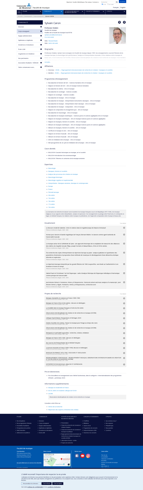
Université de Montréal (24, 6)
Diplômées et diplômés (25, 40)
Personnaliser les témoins (31, 483)
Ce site (104, 4)
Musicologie (52, 168)
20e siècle (51, 195)
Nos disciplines (21, 421)
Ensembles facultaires (23, 425)
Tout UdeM (110, 4)
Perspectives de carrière (23, 428)
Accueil (20, 16)
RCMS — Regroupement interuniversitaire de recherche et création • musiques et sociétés (84, 70)
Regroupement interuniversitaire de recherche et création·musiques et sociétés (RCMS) (71, 436)
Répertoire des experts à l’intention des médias (63, 410)
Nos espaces (109, 423)
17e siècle (51, 204)
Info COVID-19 (105, 466)
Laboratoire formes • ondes (69, 440)
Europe (50, 186)
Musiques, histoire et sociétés (57, 171)
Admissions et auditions (23, 433)
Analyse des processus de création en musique (63, 174)
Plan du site (104, 455)
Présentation (64, 423)
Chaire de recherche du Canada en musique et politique (71, 430)
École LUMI (21, 49)
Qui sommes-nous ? (111, 421)
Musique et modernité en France (58, 387)
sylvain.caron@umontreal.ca (53, 35)
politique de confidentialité (35, 487)
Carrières (108, 430)
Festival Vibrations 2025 (90, 430)
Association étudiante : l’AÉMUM (28, 63)
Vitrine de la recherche (55, 407)
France (50, 189)
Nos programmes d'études (24, 423)
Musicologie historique (55, 177)
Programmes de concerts (90, 428)
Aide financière (21, 430)
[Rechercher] (117, 2)
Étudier (19, 416)
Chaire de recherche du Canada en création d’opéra (71, 426)
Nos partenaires (23, 58)
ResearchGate (53, 41)
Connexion (95, 2)
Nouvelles (103, 460)
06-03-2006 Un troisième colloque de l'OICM (62, 390)
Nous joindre (109, 428)
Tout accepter (58, 483)
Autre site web (53, 43)
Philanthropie (109, 425)
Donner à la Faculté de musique (109, 462)
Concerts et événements (91, 416)
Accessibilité (104, 457)
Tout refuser (46, 483)
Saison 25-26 (87, 425)
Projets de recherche (67, 443)
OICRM (50, 393)
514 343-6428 (49, 37)
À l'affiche (86, 421)
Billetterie (86, 423)
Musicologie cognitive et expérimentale (60, 180)
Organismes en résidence (26, 54)
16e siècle (51, 207)
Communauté (28, 16)
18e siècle (51, 201)
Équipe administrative (25, 36)
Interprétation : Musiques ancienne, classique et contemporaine (68, 183)
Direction (21, 27)
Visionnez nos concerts (90, 433)
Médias (103, 464)
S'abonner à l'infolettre (107, 459)
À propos (109, 416)
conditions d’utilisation (54, 487)
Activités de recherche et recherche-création (69, 417)
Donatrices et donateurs (26, 45)
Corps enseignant (38, 16)
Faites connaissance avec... (26, 67)
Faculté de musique (41, 8)
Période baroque (53, 192)
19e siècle (51, 198)
